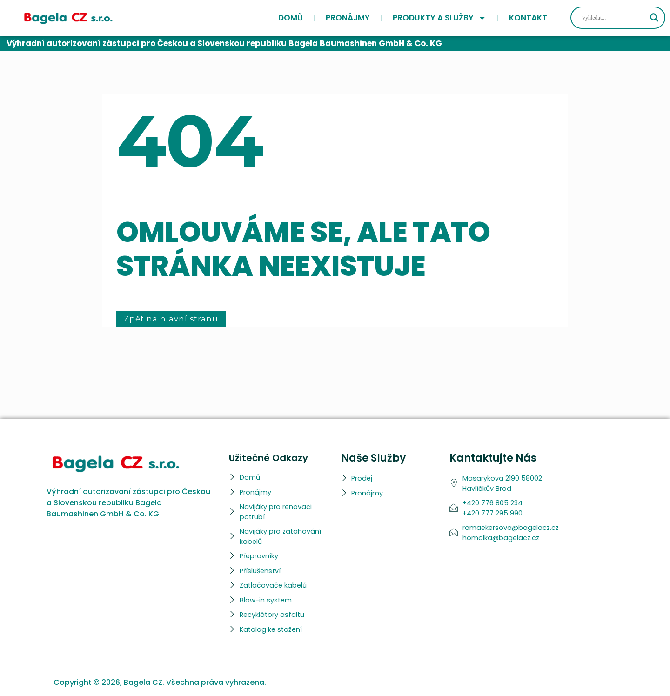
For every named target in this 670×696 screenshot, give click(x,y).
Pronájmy (348, 17)
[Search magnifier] (654, 17)
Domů (290, 17)
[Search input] (613, 17)
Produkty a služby (439, 17)
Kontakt (528, 17)
